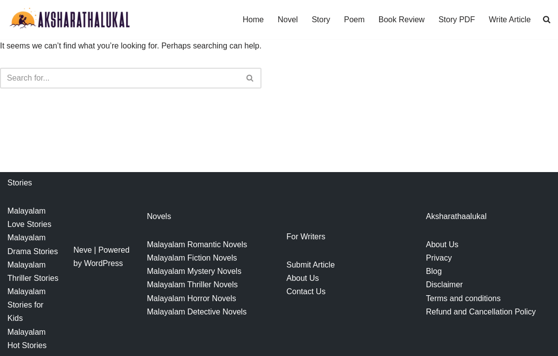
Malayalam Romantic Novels (197, 244)
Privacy (439, 258)
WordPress (103, 263)
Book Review (402, 19)
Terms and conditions (463, 298)
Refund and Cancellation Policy (481, 312)
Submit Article (311, 265)
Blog (434, 271)
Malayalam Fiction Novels (192, 258)
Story (321, 19)
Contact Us (306, 291)
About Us (303, 278)
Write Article (510, 19)
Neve (83, 250)
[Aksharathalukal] (69, 19)
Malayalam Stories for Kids (26, 304)
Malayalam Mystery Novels (194, 271)
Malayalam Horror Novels (191, 298)
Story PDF (456, 19)
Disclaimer (444, 284)
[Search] (119, 78)
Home (253, 19)
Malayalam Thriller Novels (192, 284)
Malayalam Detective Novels (197, 312)
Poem (354, 19)
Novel (288, 19)
